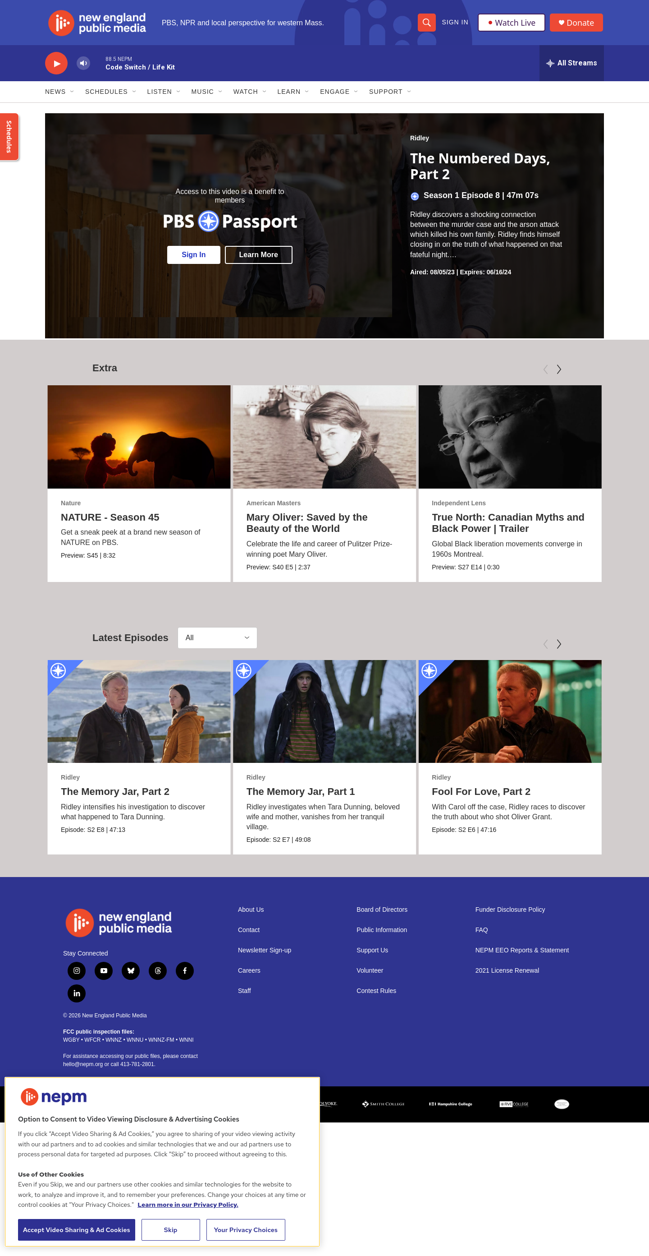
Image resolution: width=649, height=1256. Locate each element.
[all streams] (571, 65)
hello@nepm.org (83, 1068)
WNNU (135, 1044)
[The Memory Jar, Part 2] (139, 714)
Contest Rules (376, 995)
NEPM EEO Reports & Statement (522, 954)
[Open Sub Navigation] (72, 93)
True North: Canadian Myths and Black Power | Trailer (514, 524)
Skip (171, 1230)
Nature (71, 504)
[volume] (83, 65)
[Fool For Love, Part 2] (515, 714)
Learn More (258, 257)
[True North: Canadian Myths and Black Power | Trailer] (516, 439)
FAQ (481, 934)
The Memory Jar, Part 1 (277, 794)
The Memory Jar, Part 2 (115, 794)
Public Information (381, 934)
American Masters (304, 504)
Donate (581, 23)
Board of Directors (381, 914)
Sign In (455, 23)
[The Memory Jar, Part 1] (301, 714)
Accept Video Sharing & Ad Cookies (76, 1230)
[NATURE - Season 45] (139, 439)
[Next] (558, 372)
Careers (249, 975)
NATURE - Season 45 (110, 519)
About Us (251, 914)
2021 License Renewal (507, 975)
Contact (249, 934)
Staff (244, 995)
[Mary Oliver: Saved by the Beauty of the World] (355, 439)
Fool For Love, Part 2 (486, 794)
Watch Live (511, 23)
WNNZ (113, 1044)
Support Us (372, 954)
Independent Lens (465, 504)
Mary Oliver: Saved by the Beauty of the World (337, 524)
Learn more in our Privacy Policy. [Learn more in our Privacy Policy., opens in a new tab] (187, 1205)
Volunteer (369, 975)
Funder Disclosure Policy (510, 914)
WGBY (71, 1044)
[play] (56, 65)
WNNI (186, 1044)
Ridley (419, 140)
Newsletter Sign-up (264, 954)
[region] (162, 1162)
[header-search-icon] (427, 23)
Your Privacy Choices (246, 1230)
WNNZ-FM (161, 1044)
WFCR (92, 1044)
